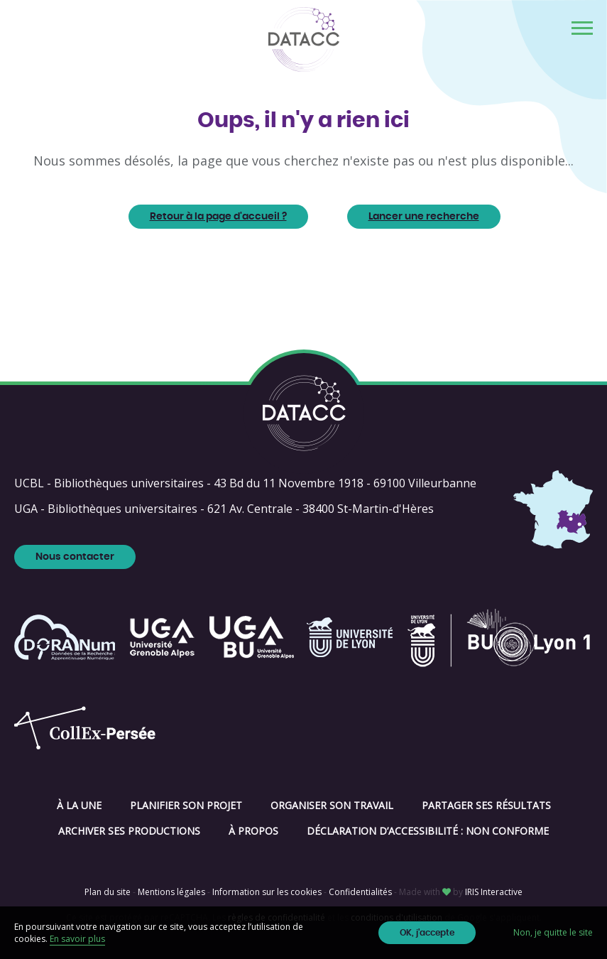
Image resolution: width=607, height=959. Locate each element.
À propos (253, 831)
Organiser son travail (331, 805)
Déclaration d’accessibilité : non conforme (428, 831)
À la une (79, 805)
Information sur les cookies (267, 892)
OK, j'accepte (427, 932)
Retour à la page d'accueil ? (218, 217)
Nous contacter (74, 557)
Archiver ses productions (129, 831)
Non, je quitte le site (553, 932)
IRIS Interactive (494, 892)
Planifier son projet (186, 805)
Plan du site (107, 892)
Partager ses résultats (486, 805)
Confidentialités (360, 892)
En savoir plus (77, 939)
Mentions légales (171, 892)
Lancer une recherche (423, 217)
